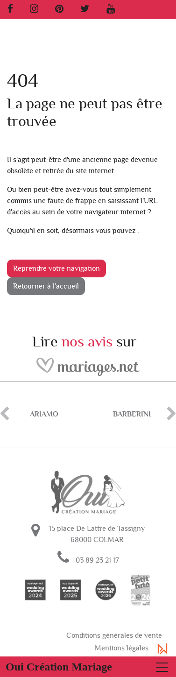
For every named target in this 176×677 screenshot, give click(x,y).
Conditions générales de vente (114, 635)
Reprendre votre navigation (56, 268)
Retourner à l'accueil (46, 286)
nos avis (87, 342)
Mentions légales (121, 648)
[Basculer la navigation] (88, 666)
